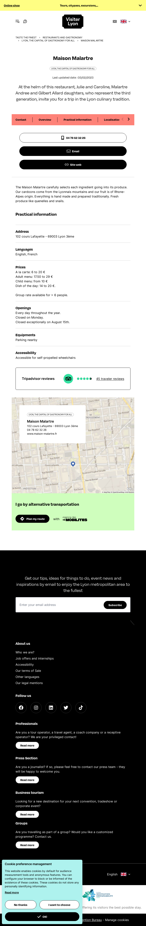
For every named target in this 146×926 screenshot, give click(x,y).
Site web (73, 164)
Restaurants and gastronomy (62, 37)
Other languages (27, 677)
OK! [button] (42, 917)
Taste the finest (26, 37)
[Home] (73, 22)
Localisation (112, 119)
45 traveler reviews (110, 379)
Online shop (12, 5)
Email (73, 151)
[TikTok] (80, 707)
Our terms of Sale (28, 671)
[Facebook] (21, 707)
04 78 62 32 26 (73, 138)
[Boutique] (115, 21)
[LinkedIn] (51, 707)
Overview (45, 119)
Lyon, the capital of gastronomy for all (48, 40)
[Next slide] (128, 119)
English (118, 874)
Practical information (78, 119)
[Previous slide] (123, 119)
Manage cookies (117, 920)
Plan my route (32, 519)
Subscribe (115, 605)
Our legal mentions (29, 683)
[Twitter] (65, 707)
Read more (27, 745)
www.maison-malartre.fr (42, 433)
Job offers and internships (35, 658)
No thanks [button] (20, 905)
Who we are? (25, 652)
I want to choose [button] (59, 905)
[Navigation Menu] (17, 21)
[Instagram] (36, 707)
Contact (21, 119)
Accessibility (25, 664)
